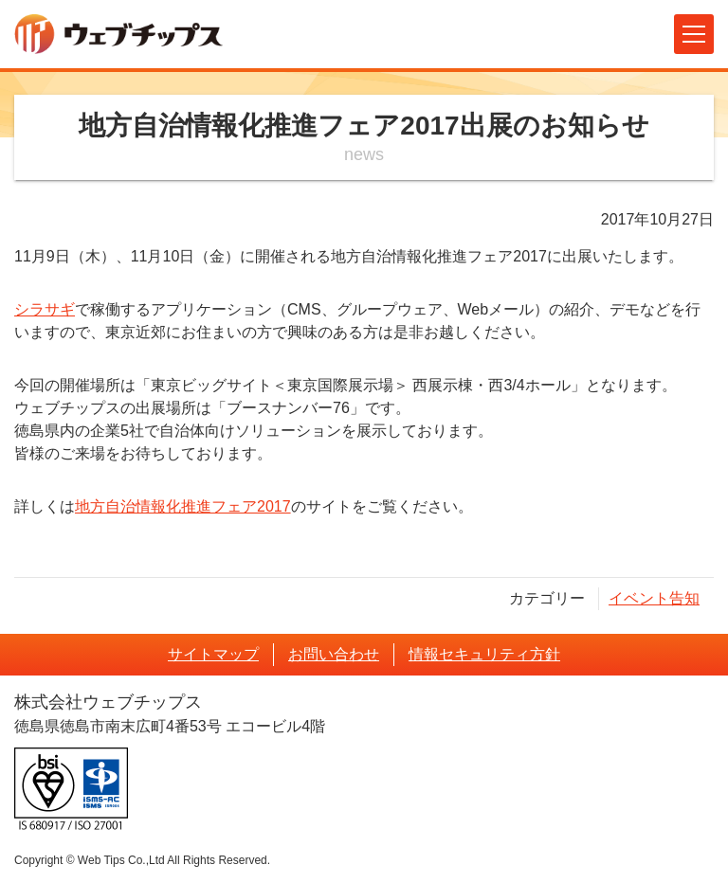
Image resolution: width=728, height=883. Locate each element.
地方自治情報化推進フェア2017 (183, 506)
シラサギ (44, 309)
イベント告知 (654, 598)
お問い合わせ (333, 654)
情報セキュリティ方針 (484, 654)
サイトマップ (213, 654)
